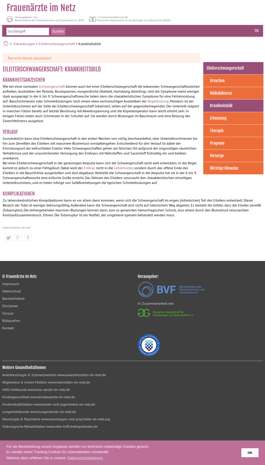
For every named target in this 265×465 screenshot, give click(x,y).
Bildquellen (11, 320)
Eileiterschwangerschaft (57, 44)
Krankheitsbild (221, 105)
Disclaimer (10, 306)
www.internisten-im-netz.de (69, 382)
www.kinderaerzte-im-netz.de (52, 397)
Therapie (217, 130)
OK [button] (250, 453)
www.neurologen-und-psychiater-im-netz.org (75, 419)
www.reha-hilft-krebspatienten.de (72, 426)
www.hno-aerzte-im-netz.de (49, 389)
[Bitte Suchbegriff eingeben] (27, 31)
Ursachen (217, 80)
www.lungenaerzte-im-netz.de (53, 411)
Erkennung (218, 118)
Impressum (10, 284)
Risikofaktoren (221, 93)
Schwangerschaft (52, 86)
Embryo (89, 168)
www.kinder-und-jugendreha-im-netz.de (64, 404)
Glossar (8, 313)
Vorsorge (217, 155)
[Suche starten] (58, 31)
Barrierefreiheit (13, 298)
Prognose (217, 143)
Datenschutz (11, 291)
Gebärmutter (123, 168)
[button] (8, 237)
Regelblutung (158, 101)
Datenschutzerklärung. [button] (85, 458)
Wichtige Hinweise (224, 168)
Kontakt (8, 328)
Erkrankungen (24, 44)
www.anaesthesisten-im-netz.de (81, 375)
